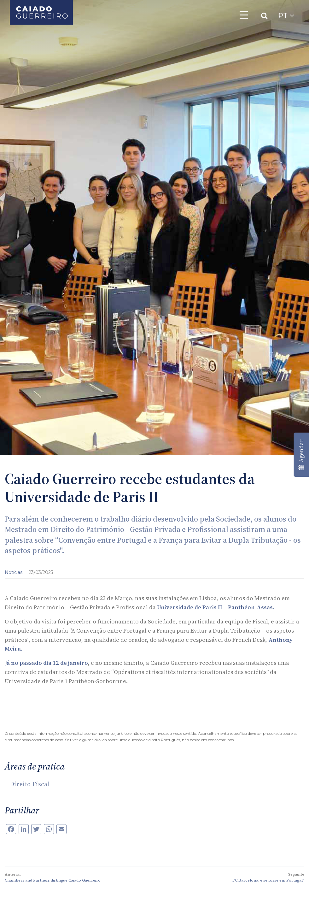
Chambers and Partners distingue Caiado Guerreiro (53, 880)
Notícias (14, 572)
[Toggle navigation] (244, 15)
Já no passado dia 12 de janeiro (46, 663)
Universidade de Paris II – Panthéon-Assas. (215, 607)
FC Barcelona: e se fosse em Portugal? (268, 880)
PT (286, 15)
